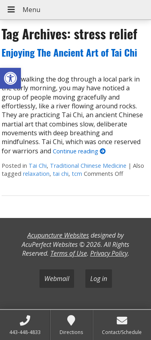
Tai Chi (38, 165)
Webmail (56, 278)
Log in (98, 278)
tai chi (60, 173)
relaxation (36, 173)
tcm (77, 173)
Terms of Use (68, 253)
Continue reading (79, 151)
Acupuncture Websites (58, 235)
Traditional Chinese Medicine (88, 165)
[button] (10, 78)
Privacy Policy (109, 253)
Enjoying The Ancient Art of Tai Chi (69, 52)
